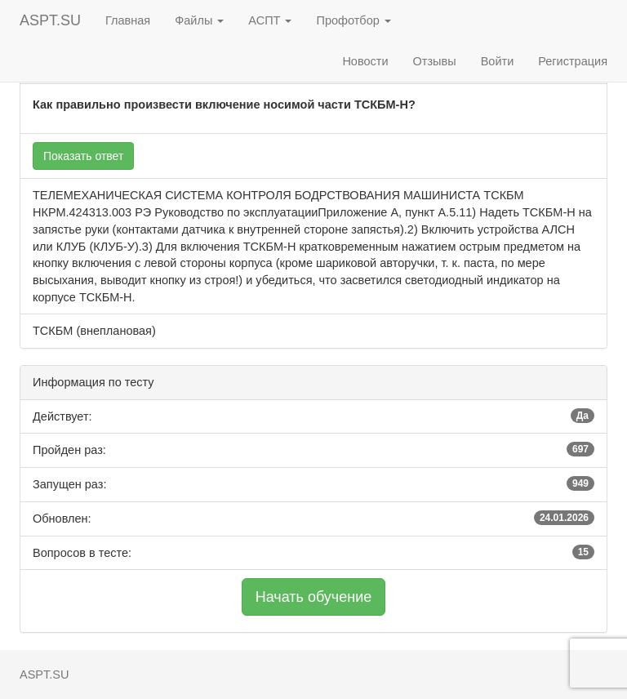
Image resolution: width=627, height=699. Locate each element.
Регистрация (572, 61)
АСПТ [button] (269, 20)
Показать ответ (83, 156)
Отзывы (434, 61)
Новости (365, 61)
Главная (127, 20)
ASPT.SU (50, 20)
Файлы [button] (199, 20)
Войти (497, 61)
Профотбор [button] (353, 20)
